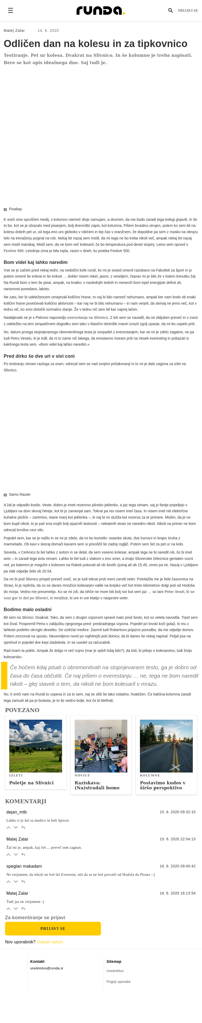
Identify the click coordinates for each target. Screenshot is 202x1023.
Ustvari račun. (50, 965)
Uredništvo (115, 994)
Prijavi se (188, 11)
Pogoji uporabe (119, 1005)
